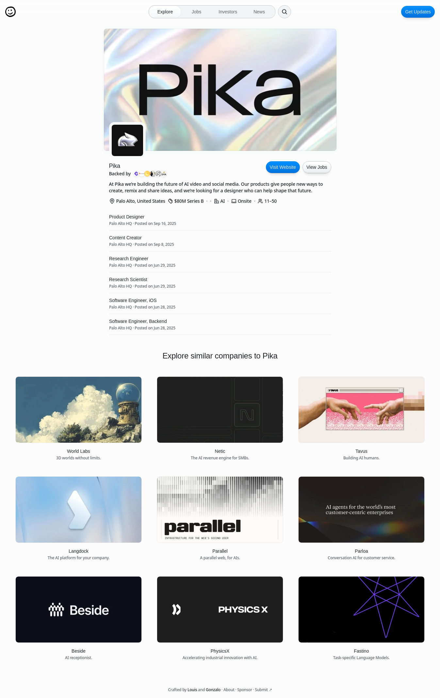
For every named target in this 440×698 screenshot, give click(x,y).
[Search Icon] (284, 11)
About (229, 689)
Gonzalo (213, 689)
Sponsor (244, 689)
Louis (192, 689)
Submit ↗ (263, 689)
